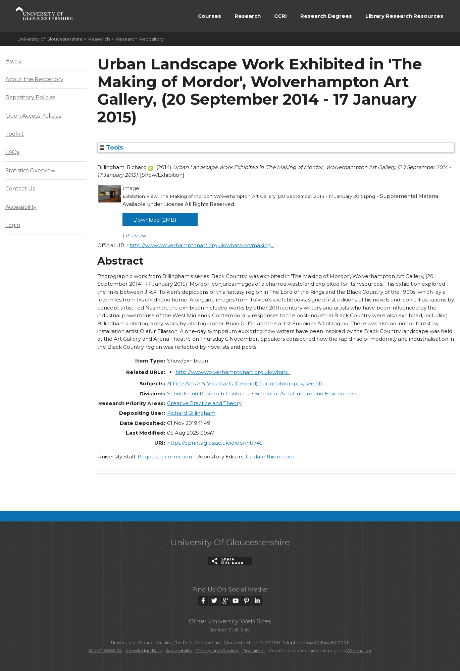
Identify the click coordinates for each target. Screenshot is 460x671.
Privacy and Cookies (217, 650)
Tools (111, 147)
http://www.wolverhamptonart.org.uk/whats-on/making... (202, 245)
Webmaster (359, 650)
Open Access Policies (33, 116)
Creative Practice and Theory (204, 403)
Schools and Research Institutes (208, 393)
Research (248, 16)
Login (12, 225)
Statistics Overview (30, 170)
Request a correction (165, 456)
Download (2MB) (154, 220)
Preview (135, 235)
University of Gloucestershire (50, 39)
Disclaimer (254, 650)
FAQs (12, 152)
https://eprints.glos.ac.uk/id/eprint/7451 (216, 443)
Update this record (270, 456)
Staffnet (217, 629)
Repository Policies (30, 97)
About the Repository (34, 79)
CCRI (280, 16)
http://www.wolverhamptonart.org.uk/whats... (233, 372)
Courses (209, 16)
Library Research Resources (404, 16)
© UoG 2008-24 (105, 650)
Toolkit (14, 134)
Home (13, 61)
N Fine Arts (181, 383)
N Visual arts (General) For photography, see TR (261, 383)
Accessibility (21, 207)
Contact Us (20, 188)
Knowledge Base (143, 650)
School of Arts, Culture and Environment (306, 393)
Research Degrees (326, 16)
